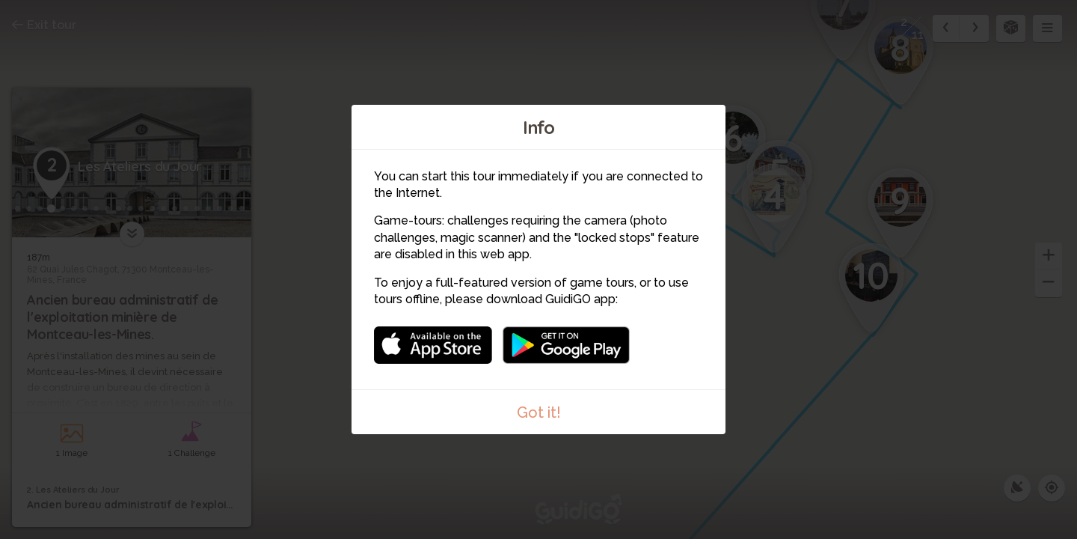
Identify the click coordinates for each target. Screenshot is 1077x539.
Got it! (539, 412)
